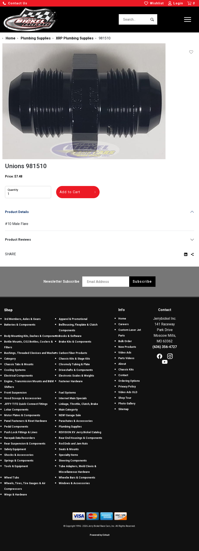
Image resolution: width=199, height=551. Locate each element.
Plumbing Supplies (70, 426)
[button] (14, 3)
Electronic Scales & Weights (76, 375)
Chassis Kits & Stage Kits (74, 358)
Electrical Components (18, 375)
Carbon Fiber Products (73, 353)
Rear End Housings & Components (80, 437)
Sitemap (123, 409)
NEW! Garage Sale (70, 415)
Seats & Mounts (69, 449)
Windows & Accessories (74, 483)
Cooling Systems (15, 370)
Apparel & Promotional (73, 319)
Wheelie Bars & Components (77, 477)
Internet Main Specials (73, 398)
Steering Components (73, 460)
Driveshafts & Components (76, 370)
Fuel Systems (67, 392)
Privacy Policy (127, 386)
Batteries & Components (19, 324)
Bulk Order (125, 341)
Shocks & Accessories (18, 454)
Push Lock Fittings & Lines (20, 432)
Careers (123, 324)
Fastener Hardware (71, 381)
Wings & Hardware (15, 494)
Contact (123, 375)
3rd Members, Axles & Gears (22, 319)
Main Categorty (68, 409)
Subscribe (142, 281)
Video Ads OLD (127, 392)
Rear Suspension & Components (24, 443)
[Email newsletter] (106, 281)
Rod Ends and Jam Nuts (73, 443)
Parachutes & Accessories (76, 421)
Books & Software (70, 336)
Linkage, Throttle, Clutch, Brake (78, 404)
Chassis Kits (126, 369)
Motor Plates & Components (22, 415)
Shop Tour (124, 397)
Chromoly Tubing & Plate (74, 364)
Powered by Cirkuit (99, 535)
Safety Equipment (15, 449)
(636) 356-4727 (164, 347)
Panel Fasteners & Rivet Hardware (25, 421)
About (122, 363)
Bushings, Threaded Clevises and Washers (31, 353)
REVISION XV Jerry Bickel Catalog (80, 432)
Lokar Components (16, 409)
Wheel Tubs (11, 477)
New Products (127, 346)
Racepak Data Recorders (19, 437)
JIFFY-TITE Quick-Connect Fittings (26, 404)
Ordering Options (129, 380)
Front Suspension (15, 392)
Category (10, 358)
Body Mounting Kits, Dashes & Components (31, 336)
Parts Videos (126, 358)
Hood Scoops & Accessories (22, 398)
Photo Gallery (126, 403)
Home (122, 318)
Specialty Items (68, 454)
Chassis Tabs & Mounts (18, 364)
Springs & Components (18, 460)
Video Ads (124, 352)
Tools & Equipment (16, 466)
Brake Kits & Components (75, 341)
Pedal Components (16, 426)
